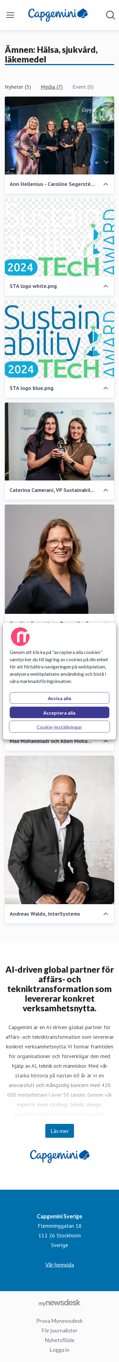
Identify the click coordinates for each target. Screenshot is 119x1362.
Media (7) (52, 86)
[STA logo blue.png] (59, 339)
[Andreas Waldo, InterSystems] (59, 830)
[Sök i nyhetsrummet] (110, 15)
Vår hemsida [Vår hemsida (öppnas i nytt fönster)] (59, 1264)
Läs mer (59, 1131)
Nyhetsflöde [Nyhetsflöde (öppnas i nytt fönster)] (60, 1340)
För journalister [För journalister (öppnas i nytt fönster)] (59, 1330)
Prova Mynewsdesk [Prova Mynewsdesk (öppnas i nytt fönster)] (59, 1320)
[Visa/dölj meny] (10, 15)
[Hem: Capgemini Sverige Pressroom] (58, 15)
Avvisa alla (59, 698)
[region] (59, 681)
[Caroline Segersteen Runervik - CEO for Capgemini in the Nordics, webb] (59, 559)
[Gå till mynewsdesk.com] (59, 1302)
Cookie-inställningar (59, 726)
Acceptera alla (59, 712)
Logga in (59, 1349)
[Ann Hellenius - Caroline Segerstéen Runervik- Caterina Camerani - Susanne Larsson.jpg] (59, 135)
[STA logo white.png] (59, 237)
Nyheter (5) (18, 86)
